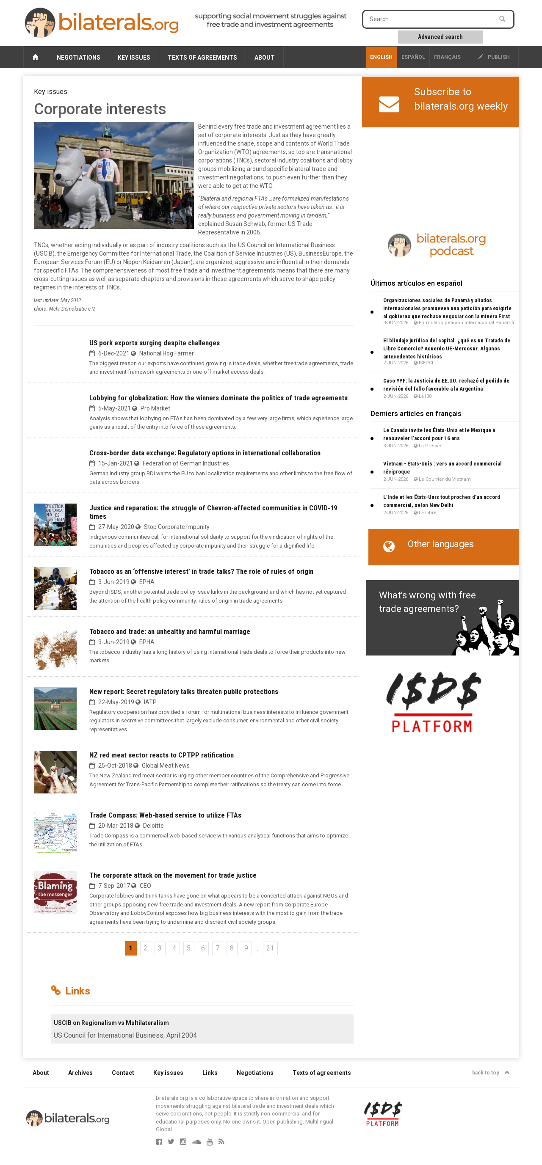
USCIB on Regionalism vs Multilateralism (111, 1022)
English (381, 57)
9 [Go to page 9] (246, 948)
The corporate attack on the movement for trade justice (173, 875)
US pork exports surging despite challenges (154, 343)
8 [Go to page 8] (232, 948)
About (264, 57)
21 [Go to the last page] (270, 948)
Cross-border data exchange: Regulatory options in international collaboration (205, 453)
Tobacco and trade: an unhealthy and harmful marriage (169, 631)
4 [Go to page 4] (174, 948)
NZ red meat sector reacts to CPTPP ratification (161, 755)
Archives (80, 1072)
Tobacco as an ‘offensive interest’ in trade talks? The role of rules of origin (201, 571)
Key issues (134, 57)
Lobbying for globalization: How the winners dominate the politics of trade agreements (218, 398)
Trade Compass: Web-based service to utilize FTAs (165, 815)
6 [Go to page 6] (203, 948)
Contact (123, 1072)
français (447, 57)
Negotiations (78, 57)
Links (210, 1072)
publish (494, 57)
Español (413, 57)
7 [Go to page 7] (217, 948)
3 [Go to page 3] (160, 948)
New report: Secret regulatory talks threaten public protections (183, 691)
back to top (491, 1073)
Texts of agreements (202, 57)
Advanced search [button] (440, 36)
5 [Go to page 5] (189, 948)
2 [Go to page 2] (145, 948)
